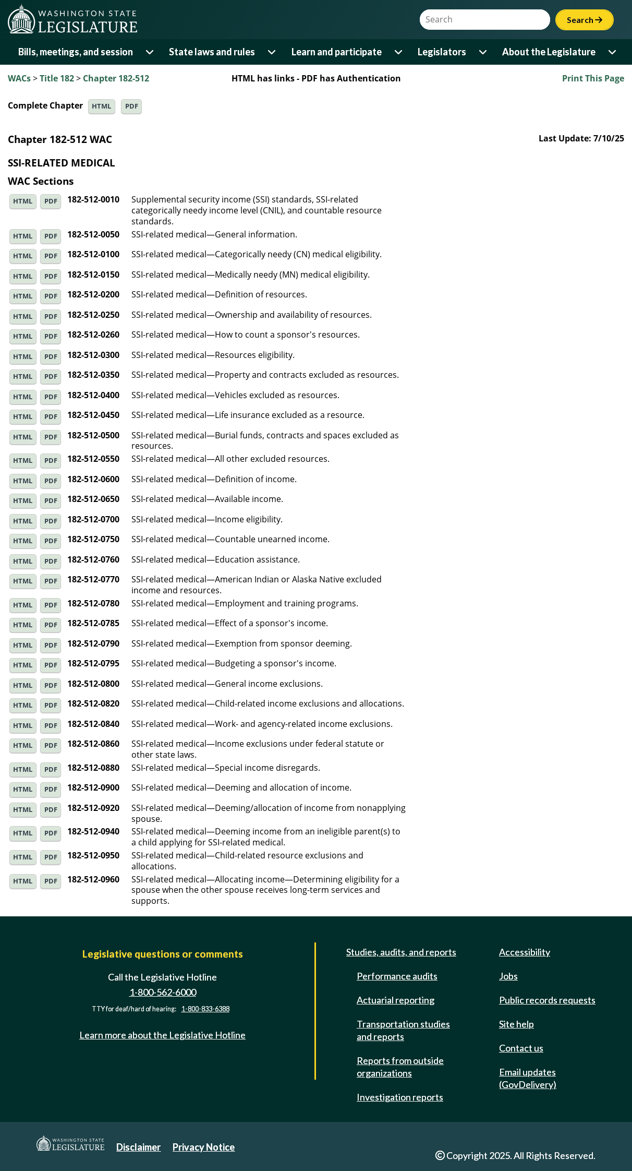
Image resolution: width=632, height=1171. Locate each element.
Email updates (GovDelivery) (527, 1078)
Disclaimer (138, 1147)
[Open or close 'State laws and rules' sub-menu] (272, 52)
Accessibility (524, 952)
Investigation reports (400, 1097)
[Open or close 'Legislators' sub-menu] (483, 52)
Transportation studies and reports (403, 1030)
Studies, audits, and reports (401, 952)
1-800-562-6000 (162, 992)
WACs (19, 78)
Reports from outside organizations (400, 1067)
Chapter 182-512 (116, 78)
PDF (131, 106)
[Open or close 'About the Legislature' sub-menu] (613, 52)
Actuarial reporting (395, 1000)
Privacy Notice (204, 1147)
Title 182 (57, 78)
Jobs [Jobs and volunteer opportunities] (508, 976)
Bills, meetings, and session (75, 51)
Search (584, 20)
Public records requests (547, 1000)
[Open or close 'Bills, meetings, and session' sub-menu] (150, 52)
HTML (101, 106)
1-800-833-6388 (205, 1009)
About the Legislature (548, 51)
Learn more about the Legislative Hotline (162, 1035)
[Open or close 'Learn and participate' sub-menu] (399, 52)
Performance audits (397, 976)
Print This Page (593, 78)
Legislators (442, 51)
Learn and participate (336, 51)
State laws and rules (212, 51)
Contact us (521, 1048)
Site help (516, 1024)
